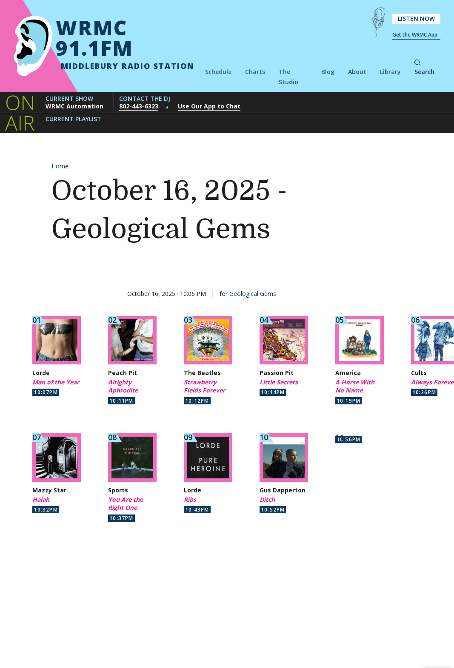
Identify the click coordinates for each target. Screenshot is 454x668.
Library (390, 72)
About (357, 72)
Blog (327, 72)
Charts (255, 72)
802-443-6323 (138, 106)
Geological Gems (252, 294)
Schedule (218, 72)
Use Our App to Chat (209, 106)
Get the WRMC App (414, 34)
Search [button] (424, 68)
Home (60, 166)
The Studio (288, 77)
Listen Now (416, 18)
